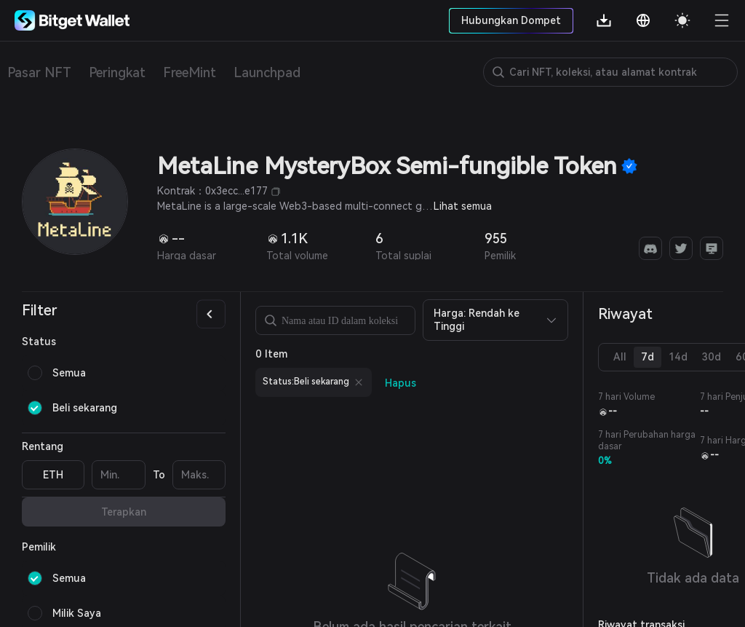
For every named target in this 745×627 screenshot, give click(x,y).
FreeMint (189, 72)
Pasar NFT (39, 72)
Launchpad (267, 72)
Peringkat (117, 72)
